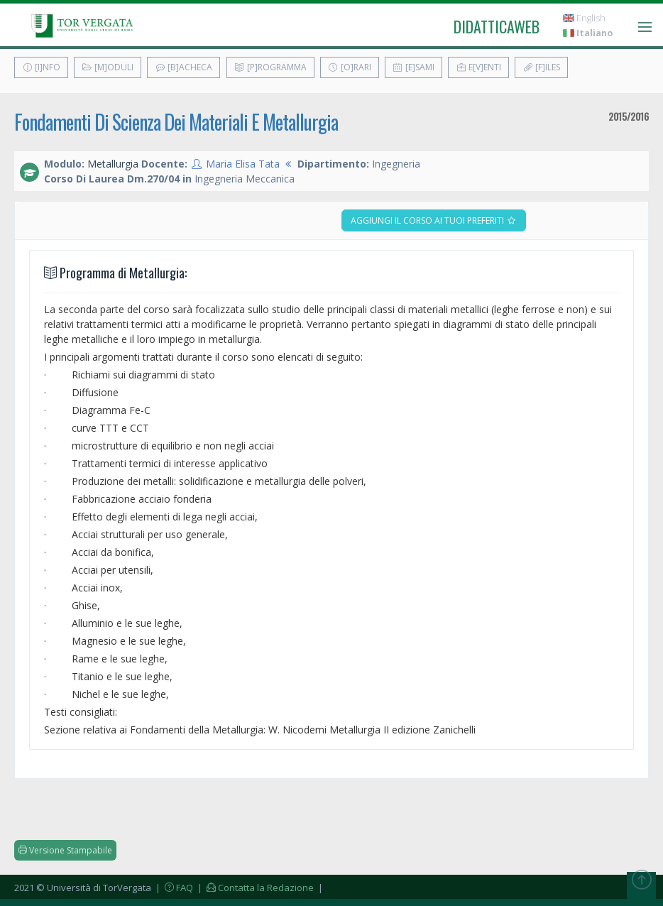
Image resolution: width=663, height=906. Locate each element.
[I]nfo (41, 67)
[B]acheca (183, 67)
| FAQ (173, 887)
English (584, 18)
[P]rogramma (270, 67)
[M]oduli (107, 67)
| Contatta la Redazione (254, 887)
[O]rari (349, 67)
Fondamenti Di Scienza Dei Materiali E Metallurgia (176, 121)
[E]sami (413, 67)
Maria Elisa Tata (243, 163)
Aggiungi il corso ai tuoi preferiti (434, 220)
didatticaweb (496, 26)
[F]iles (541, 67)
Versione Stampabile (65, 850)
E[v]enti (478, 67)
